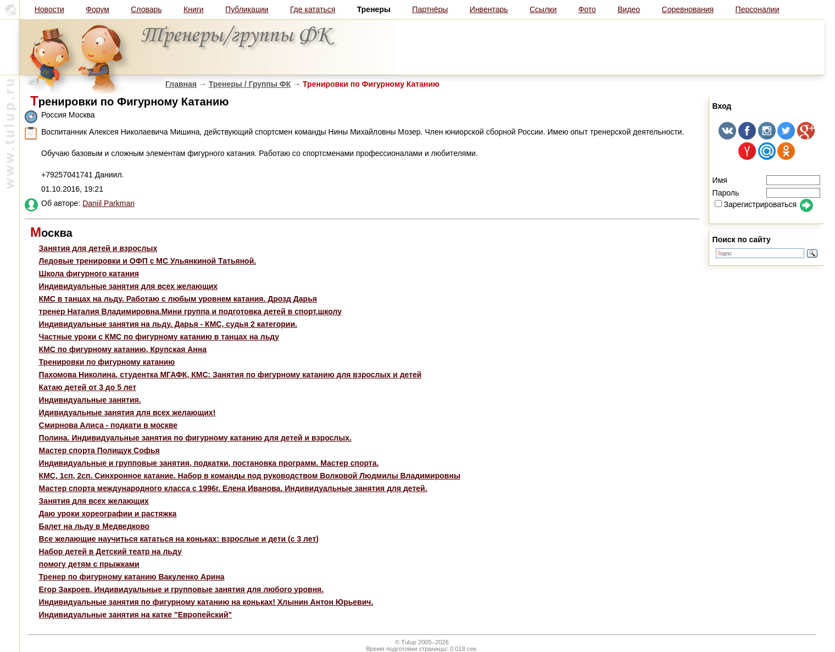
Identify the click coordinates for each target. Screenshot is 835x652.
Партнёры (430, 9)
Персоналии (758, 9)
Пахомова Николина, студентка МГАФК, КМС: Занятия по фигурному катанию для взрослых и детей (230, 374)
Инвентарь (489, 9)
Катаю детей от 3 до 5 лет (87, 387)
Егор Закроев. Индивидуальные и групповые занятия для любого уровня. (181, 589)
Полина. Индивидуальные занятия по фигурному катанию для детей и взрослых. (195, 437)
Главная (181, 84)
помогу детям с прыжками (89, 564)
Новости (49, 9)
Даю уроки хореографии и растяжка (108, 513)
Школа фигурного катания (89, 273)
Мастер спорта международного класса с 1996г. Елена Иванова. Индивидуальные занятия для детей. (233, 488)
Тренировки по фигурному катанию (107, 362)
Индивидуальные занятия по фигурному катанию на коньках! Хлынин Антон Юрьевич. (206, 602)
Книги (193, 9)
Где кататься (312, 9)
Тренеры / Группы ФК (250, 84)
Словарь (146, 9)
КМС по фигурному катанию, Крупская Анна (123, 349)
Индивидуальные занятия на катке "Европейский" (135, 614)
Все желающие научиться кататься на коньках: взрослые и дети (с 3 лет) (179, 538)
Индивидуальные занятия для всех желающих (128, 286)
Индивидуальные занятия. (90, 399)
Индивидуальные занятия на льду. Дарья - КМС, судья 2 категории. (168, 324)
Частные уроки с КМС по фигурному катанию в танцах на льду (159, 336)
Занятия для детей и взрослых (98, 248)
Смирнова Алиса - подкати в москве (108, 425)
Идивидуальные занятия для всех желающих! (127, 412)
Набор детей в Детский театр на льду (110, 551)
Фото (587, 9)
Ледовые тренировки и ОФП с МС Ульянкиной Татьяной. (148, 261)
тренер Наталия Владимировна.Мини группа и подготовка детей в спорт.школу (190, 311)
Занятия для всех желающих (94, 501)
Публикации (246, 9)
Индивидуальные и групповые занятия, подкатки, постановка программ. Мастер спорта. (209, 463)
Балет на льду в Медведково (94, 526)
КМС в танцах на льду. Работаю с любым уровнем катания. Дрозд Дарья (178, 298)
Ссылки (543, 9)
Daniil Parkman (108, 203)
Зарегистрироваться (756, 204)
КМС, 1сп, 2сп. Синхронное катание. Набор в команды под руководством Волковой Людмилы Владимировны (249, 475)
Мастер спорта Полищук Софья (99, 450)
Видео (628, 9)
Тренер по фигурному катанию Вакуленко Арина (132, 576)
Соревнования (688, 9)
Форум (97, 9)
